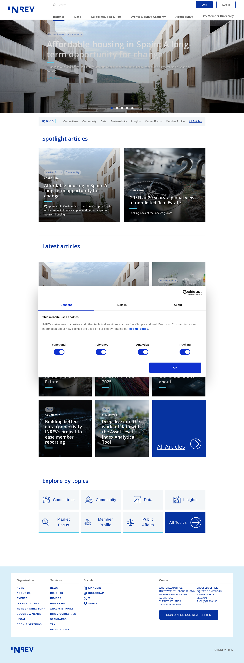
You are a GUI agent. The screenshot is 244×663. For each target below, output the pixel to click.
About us (24, 593)
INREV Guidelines (63, 614)
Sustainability (118, 121)
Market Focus (153, 121)
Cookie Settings (29, 624)
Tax (53, 624)
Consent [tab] (66, 304)
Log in (226, 4)
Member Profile (175, 121)
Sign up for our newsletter (188, 614)
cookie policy (138, 328)
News (54, 588)
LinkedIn (94, 588)
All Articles (195, 121)
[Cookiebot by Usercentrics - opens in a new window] (185, 292)
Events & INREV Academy (148, 16)
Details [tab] (122, 304)
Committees (70, 121)
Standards (58, 619)
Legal (21, 619)
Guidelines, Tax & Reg (106, 16)
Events (22, 598)
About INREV (184, 16)
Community (89, 121)
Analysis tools (62, 608)
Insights (58, 16)
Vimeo (92, 603)
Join (204, 4)
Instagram (96, 593)
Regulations (60, 629)
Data (77, 16)
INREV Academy (28, 603)
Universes (58, 603)
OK (175, 367)
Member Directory (221, 16)
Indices (55, 598)
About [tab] (178, 304)
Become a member (30, 614)
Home (21, 588)
